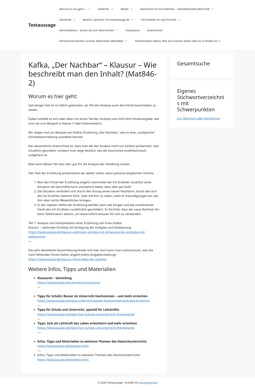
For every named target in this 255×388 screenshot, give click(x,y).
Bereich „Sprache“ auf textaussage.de (110, 19)
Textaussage (42, 25)
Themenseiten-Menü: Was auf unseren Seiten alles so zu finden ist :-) (177, 41)
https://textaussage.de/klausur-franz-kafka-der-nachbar (67, 259)
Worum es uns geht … (76, 9)
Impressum (133, 30)
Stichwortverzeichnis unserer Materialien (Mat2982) (95, 41)
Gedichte (107, 9)
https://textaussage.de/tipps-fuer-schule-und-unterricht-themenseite (86, 314)
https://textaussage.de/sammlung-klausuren (68, 282)
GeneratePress (148, 382)
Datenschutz (155, 30)
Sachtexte (69, 19)
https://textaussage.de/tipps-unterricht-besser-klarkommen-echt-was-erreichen (93, 301)
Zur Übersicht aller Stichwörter (198, 118)
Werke (129, 9)
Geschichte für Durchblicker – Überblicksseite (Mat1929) (178, 9)
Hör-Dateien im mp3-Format (162, 19)
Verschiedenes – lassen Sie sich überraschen (90, 30)
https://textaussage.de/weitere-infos (63, 346)
